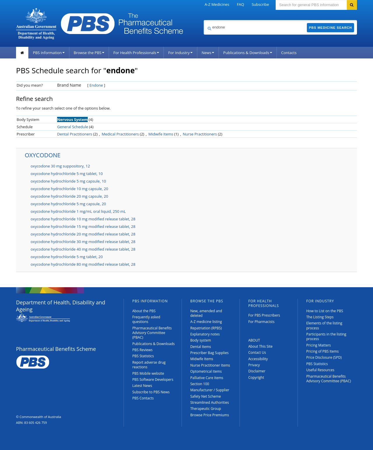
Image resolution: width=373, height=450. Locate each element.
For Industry (180, 52)
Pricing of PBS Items (322, 351)
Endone (96, 85)
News (208, 52)
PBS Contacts (143, 398)
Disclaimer (256, 371)
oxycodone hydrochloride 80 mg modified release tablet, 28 (83, 264)
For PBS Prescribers (264, 315)
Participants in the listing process (326, 336)
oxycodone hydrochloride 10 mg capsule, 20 (69, 188)
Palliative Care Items (206, 377)
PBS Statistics (143, 355)
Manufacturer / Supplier (209, 390)
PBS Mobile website (148, 373)
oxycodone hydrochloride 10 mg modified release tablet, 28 (83, 219)
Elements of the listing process (324, 325)
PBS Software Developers (152, 379)
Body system (200, 340)
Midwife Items (160, 134)
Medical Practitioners (120, 134)
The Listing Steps (320, 317)
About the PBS (144, 310)
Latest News (142, 385)
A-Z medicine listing (206, 321)
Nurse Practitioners (200, 134)
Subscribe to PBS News (151, 392)
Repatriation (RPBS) (206, 328)
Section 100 (199, 383)
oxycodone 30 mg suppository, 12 (60, 166)
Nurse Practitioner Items (210, 365)
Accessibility (258, 358)
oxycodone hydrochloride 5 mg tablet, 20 (67, 256)
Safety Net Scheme (205, 396)
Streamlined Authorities (209, 402)
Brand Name (69, 85)
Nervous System (72, 119)
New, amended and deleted (206, 313)
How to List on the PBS (324, 310)
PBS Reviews (142, 349)
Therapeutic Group (205, 408)
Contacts (289, 52)
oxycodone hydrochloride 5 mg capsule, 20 (68, 203)
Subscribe (260, 4)
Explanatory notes (205, 334)
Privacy (254, 364)
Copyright (256, 377)
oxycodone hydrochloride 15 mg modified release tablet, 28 (83, 226)
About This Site (260, 346)
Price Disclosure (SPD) (324, 357)
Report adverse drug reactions (149, 364)
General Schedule (72, 126)
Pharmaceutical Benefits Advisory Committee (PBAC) (152, 333)
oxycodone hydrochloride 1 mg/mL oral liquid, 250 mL (78, 211)
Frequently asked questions (146, 319)
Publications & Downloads (247, 52)
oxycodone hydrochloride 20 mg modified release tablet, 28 (83, 234)
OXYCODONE (43, 155)
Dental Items (200, 346)
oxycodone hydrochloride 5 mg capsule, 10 (68, 181)
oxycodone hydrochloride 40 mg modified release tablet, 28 (83, 249)
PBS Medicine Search (330, 27)
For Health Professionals (136, 52)
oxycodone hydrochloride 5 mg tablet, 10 (67, 173)
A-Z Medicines (217, 4)
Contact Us (257, 352)
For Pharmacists (261, 321)
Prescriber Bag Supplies (209, 352)
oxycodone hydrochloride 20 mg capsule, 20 (69, 196)
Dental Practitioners (74, 134)
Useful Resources (320, 369)
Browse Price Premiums (209, 414)
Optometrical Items (206, 371)
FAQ (240, 4)
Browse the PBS (89, 52)
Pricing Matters (318, 345)
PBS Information (49, 52)
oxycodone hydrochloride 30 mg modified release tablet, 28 (83, 241)
